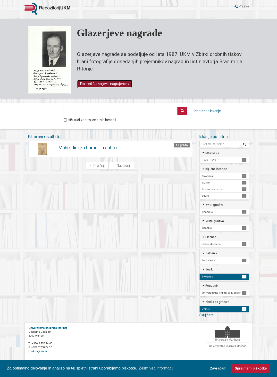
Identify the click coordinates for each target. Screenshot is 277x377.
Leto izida (212, 152)
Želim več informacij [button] (156, 368)
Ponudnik (211, 285)
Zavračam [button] (218, 368)
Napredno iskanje (207, 111)
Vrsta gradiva (214, 221)
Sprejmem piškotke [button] (251, 368)
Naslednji (122, 166)
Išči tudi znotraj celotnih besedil (90, 120)
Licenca (210, 237)
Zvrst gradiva (214, 205)
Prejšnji (97, 166)
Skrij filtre (206, 315)
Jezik (209, 269)
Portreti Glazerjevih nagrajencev (104, 84)
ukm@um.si (39, 351)
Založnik (211, 253)
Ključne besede (216, 169)
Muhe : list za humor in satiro (87, 147)
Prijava (242, 6)
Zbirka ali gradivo (217, 302)
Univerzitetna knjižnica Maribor (47, 328)
